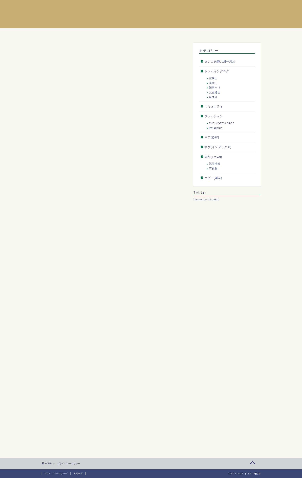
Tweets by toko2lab (206, 199)
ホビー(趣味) (213, 178)
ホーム (119, 32)
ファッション (214, 116)
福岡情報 (215, 163)
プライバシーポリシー (55, 473)
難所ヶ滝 (215, 87)
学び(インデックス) (218, 147)
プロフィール (146, 32)
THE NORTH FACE (221, 123)
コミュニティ (214, 106)
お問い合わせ (178, 32)
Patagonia (215, 127)
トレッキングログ (217, 71)
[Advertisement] (114, 101)
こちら (113, 212)
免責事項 (78, 473)
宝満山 (213, 78)
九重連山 (215, 92)
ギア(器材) (212, 137)
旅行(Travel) (213, 156)
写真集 (213, 168)
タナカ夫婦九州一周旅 (220, 61)
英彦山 (213, 83)
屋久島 (213, 97)
